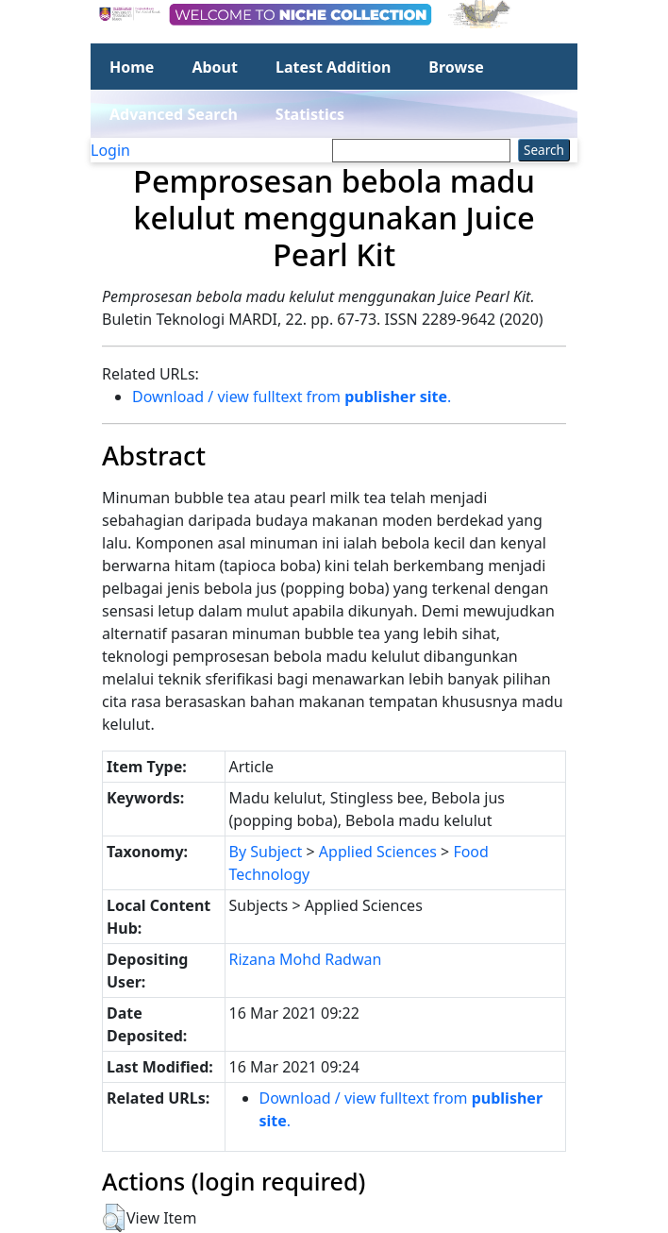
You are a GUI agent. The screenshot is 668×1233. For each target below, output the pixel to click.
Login (110, 150)
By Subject (266, 851)
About (215, 67)
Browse (455, 67)
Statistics (310, 114)
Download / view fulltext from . (291, 396)
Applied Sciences (378, 851)
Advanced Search (173, 114)
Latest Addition (333, 67)
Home (131, 67)
